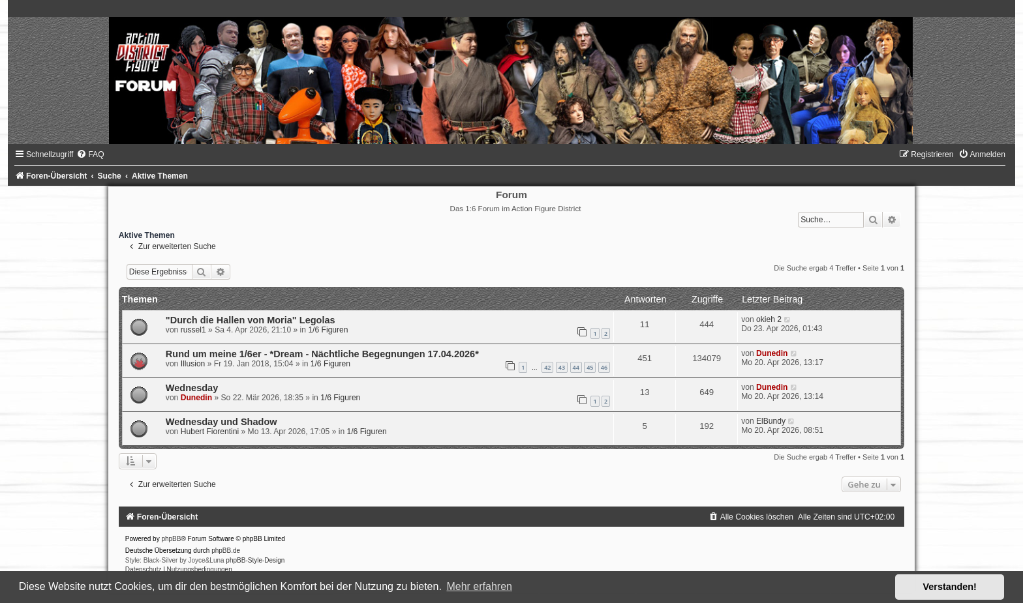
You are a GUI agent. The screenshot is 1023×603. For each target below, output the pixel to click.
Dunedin (771, 353)
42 (547, 367)
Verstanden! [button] (950, 586)
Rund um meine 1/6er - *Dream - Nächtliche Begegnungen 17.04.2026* (322, 354)
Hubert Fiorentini (210, 431)
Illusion (193, 363)
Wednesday (192, 388)
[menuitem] (90, 154)
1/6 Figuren (328, 329)
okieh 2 (769, 319)
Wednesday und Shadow (221, 422)
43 (561, 367)
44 (576, 367)
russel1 (193, 329)
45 (590, 367)
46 (604, 367)
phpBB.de (225, 550)
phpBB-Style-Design (255, 560)
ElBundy (771, 421)
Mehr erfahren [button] (479, 586)
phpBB (171, 538)
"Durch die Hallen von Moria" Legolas (250, 320)
